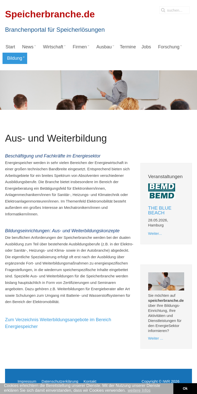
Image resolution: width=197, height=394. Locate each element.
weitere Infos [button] (139, 390)
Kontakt (90, 381)
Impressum (27, 381)
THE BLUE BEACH (160, 210)
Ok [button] (185, 388)
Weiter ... (155, 338)
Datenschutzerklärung (60, 381)
